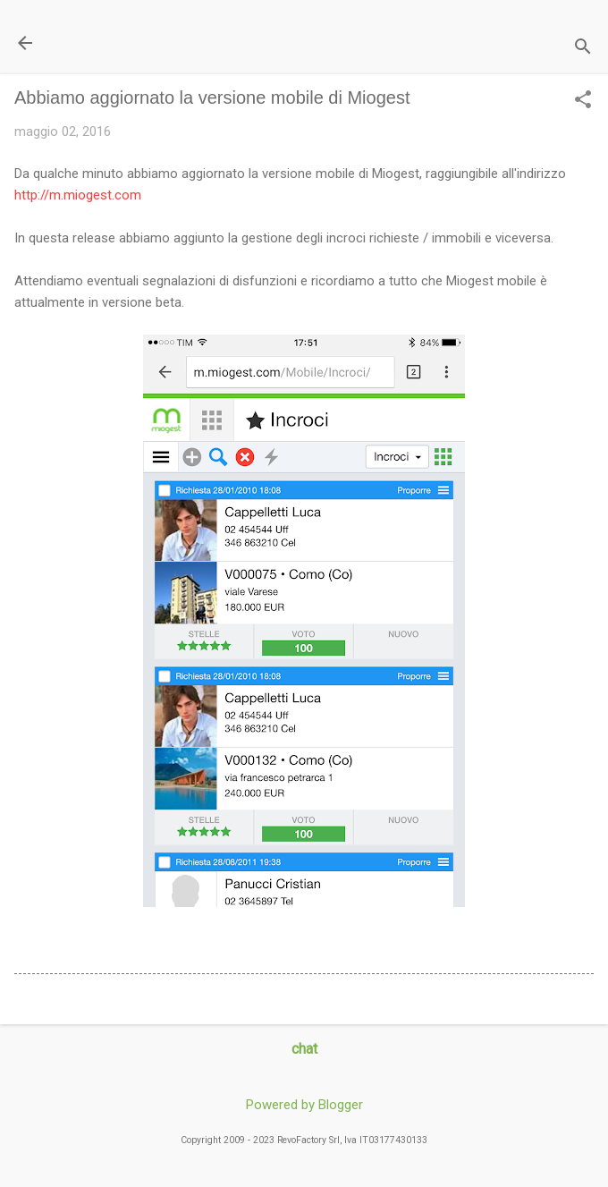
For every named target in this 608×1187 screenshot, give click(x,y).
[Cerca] (583, 48)
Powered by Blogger (304, 1105)
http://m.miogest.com (77, 195)
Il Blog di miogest (139, 42)
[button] (583, 101)
